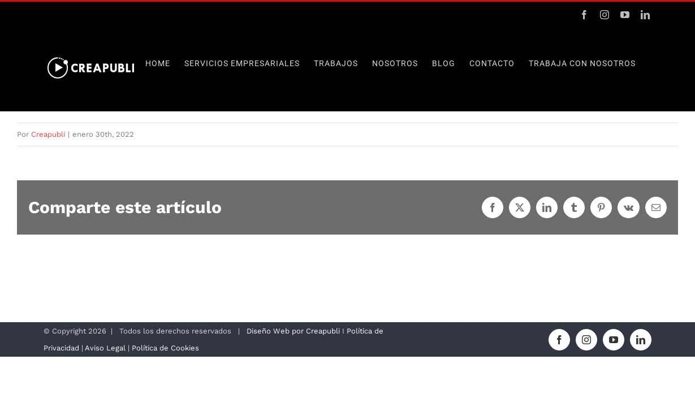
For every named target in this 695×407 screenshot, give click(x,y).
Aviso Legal (106, 348)
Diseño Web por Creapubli (293, 331)
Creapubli (48, 134)
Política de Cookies (165, 348)
